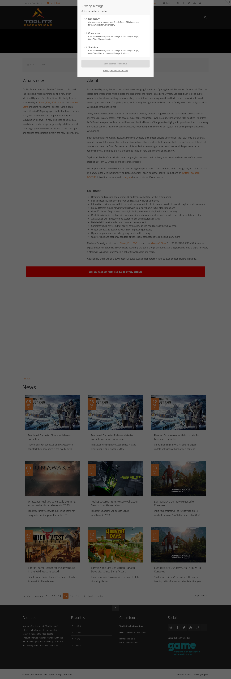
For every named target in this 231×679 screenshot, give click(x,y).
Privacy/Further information (115, 70)
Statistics (114, 50)
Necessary (114, 21)
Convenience (114, 36)
